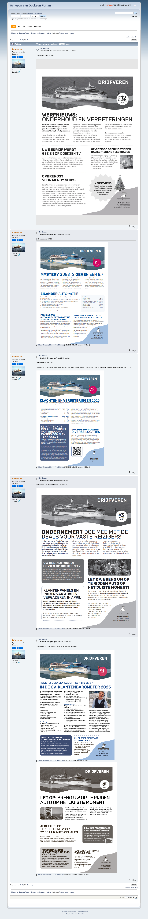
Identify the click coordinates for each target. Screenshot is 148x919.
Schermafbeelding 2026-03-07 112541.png (50, 345)
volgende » (134, 37)
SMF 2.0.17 (65, 911)
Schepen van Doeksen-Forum (30, 5)
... (18, 40)
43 (22, 40)
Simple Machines (83, 911)
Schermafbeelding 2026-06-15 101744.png (50, 760)
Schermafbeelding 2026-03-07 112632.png (50, 467)
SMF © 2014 (73, 911)
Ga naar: (122, 897)
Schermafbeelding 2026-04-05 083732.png (50, 628)
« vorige (127, 37)
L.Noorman (17, 49)
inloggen (30, 13)
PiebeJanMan (63, 33)
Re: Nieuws (44, 49)
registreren (38, 13)
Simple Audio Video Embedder (75, 913)
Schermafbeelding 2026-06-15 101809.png (50, 874)
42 (20, 40)
